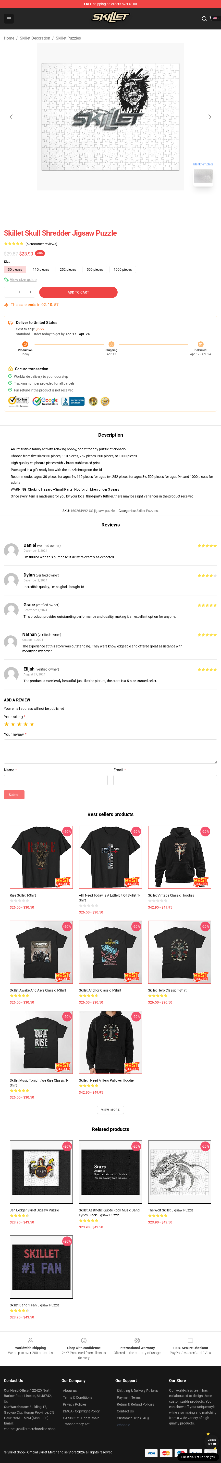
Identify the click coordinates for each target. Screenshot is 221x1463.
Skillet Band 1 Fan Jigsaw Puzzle (34, 1305)
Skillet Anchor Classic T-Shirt (100, 990)
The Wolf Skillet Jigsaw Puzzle (170, 1210)
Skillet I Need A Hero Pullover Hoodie (106, 1080)
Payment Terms (129, 1397)
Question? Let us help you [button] (198, 1457)
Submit (14, 795)
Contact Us (125, 1411)
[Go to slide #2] (123, 201)
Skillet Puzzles (68, 38)
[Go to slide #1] (98, 201)
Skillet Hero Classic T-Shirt (167, 990)
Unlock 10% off (212, 1441)
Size (7, 262)
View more (110, 1110)
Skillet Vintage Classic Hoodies (171, 895)
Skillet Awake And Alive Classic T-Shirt (38, 990)
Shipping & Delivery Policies (137, 1391)
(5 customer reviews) (41, 244)
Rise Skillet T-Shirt (23, 895)
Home (9, 38)
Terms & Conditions (77, 1397)
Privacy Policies (74, 1404)
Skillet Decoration (35, 38)
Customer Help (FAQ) (133, 1418)
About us (70, 1391)
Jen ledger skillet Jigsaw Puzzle (34, 1210)
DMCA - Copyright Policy (81, 1411)
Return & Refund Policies (135, 1404)
